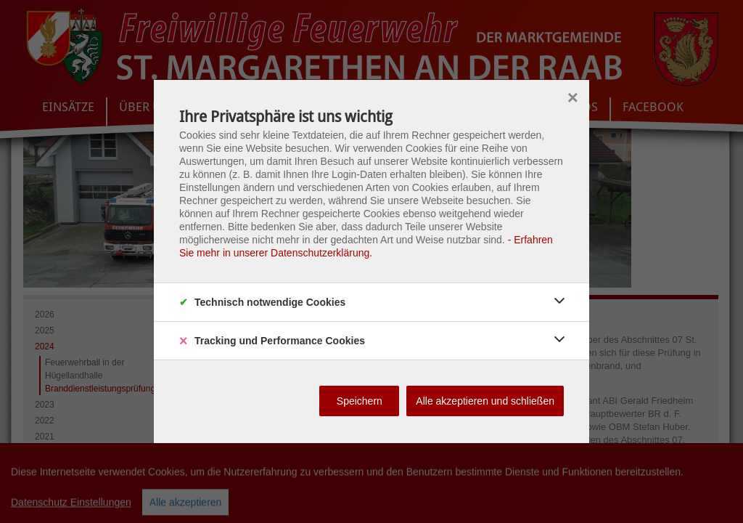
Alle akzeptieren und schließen (485, 401)
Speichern (359, 401)
